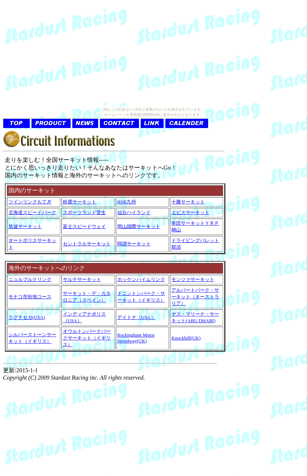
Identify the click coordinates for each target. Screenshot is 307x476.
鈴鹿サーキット (79, 202)
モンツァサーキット (192, 279)
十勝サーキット (188, 202)
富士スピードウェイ (84, 226)
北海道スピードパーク (32, 212)
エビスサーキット (190, 212)
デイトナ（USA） (136, 317)
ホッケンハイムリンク (141, 279)
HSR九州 (126, 202)
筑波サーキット (25, 226)
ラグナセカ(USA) (26, 317)
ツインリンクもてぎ (29, 202)
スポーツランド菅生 (84, 212)
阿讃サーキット (134, 243)
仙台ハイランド (134, 212)
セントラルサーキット (87, 243)
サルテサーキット (82, 279)
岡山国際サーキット (138, 226)
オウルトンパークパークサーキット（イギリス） (87, 337)
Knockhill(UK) (185, 338)
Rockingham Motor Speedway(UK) (136, 338)
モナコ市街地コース (29, 296)
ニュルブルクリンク (29, 279)
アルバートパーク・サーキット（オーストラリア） (195, 296)
